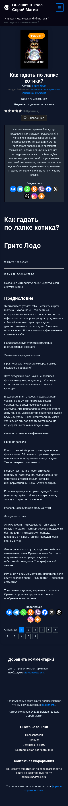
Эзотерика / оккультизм (34, 93)
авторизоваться (34, 673)
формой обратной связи (43, 788)
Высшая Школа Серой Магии (27, 7)
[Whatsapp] (27, 189)
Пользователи (34, 735)
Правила (34, 740)
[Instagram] (34, 196)
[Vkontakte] (13, 189)
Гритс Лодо (39, 86)
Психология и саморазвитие (45, 89)
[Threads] (27, 196)
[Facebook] (48, 189)
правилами (48, 705)
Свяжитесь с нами (33, 745)
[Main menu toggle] (60, 7)
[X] (55, 189)
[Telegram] (20, 189)
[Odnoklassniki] (34, 189)
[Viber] (41, 189)
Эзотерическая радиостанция (34, 750)
